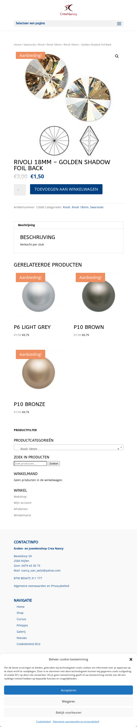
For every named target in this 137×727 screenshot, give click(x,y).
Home (17, 44)
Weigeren (68, 701)
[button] (131, 659)
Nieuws (22, 638)
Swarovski (30, 44)
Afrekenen (21, 509)
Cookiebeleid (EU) (28, 644)
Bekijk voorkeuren (68, 712)
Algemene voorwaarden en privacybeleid (76, 721)
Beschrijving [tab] (26, 225)
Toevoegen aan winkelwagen (66, 189)
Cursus (21, 619)
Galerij (21, 631)
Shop (20, 613)
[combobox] (68, 447)
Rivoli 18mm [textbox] (67, 449)
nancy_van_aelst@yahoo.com (40, 570)
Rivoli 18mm (54, 44)
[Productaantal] (20, 190)
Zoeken (53, 463)
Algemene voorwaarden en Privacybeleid (41, 586)
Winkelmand (22, 515)
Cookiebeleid (43, 721)
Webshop (20, 496)
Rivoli (41, 44)
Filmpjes (22, 625)
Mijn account (22, 503)
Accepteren (68, 690)
